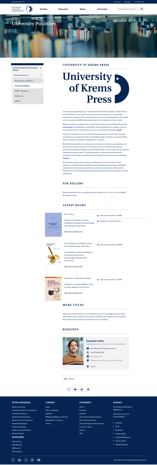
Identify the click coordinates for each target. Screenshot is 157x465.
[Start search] (142, 9)
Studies (44, 9)
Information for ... (21, 2)
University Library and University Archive (59, 17)
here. (111, 314)
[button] (106, 366)
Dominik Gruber (95, 341)
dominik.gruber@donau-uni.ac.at (101, 348)
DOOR (119, 130)
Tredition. (66, 158)
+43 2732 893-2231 (95, 352)
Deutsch (117, 2)
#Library (71, 379)
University (102, 9)
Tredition (109, 192)
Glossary (126, 2)
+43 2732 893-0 (118, 417)
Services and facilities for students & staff (32, 17)
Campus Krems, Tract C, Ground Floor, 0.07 (104, 360)
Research (63, 9)
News (83, 9)
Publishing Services (80, 17)
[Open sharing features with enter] (69, 389)
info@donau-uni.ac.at (121, 414)
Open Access (67, 127)
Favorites (138, 2)
